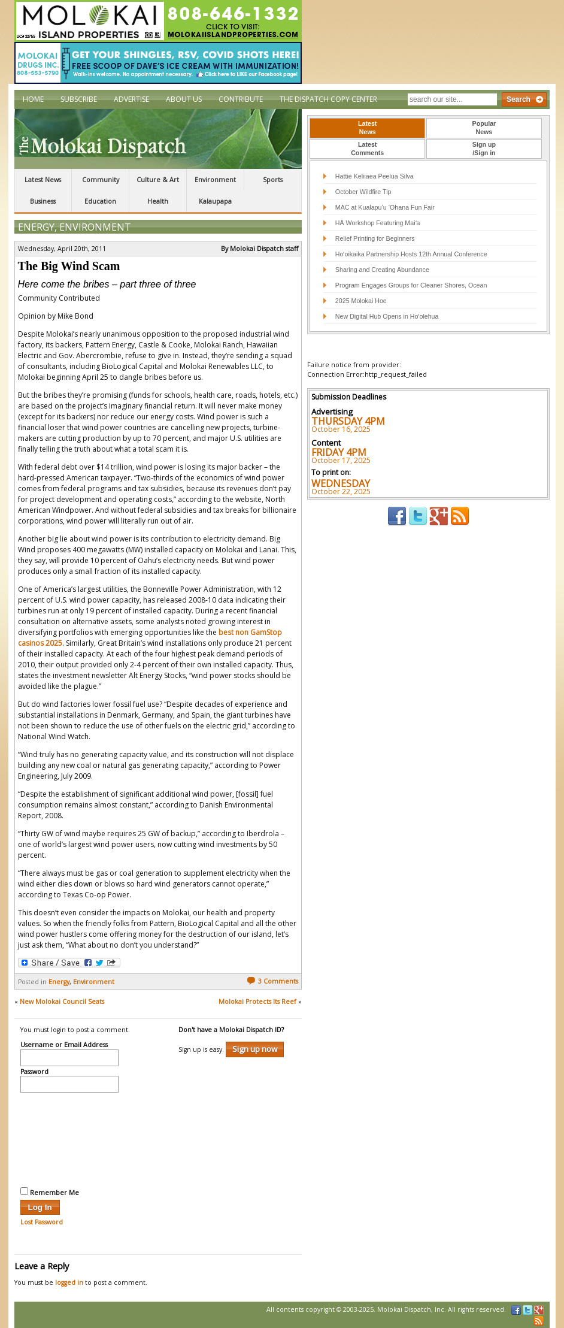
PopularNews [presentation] (484, 127)
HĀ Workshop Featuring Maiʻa (377, 222)
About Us (184, 99)
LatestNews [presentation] (367, 127)
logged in (69, 1282)
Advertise (131, 99)
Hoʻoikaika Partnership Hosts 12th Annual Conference (411, 254)
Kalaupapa (215, 201)
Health (157, 201)
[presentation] (69, 1138)
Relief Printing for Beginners (376, 238)
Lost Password (41, 1222)
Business (43, 201)
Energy (36, 227)
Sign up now (254, 1048)
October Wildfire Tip (363, 191)
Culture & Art (158, 180)
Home (33, 99)
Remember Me (49, 1192)
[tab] (367, 128)
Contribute (241, 99)
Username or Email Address (64, 1045)
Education (100, 201)
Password (34, 1072)
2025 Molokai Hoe (361, 300)
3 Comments (272, 981)
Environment (215, 180)
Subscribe (78, 99)
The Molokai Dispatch (158, 139)
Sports (273, 180)
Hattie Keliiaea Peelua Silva (374, 176)
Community (100, 180)
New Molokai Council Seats (62, 1001)
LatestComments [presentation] (367, 148)
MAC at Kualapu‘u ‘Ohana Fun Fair (385, 207)
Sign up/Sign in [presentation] (484, 148)
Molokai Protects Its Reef (257, 1001)
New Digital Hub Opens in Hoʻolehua (387, 316)
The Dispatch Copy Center (328, 99)
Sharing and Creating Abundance (382, 269)
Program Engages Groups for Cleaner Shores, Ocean (411, 285)
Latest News (43, 180)
